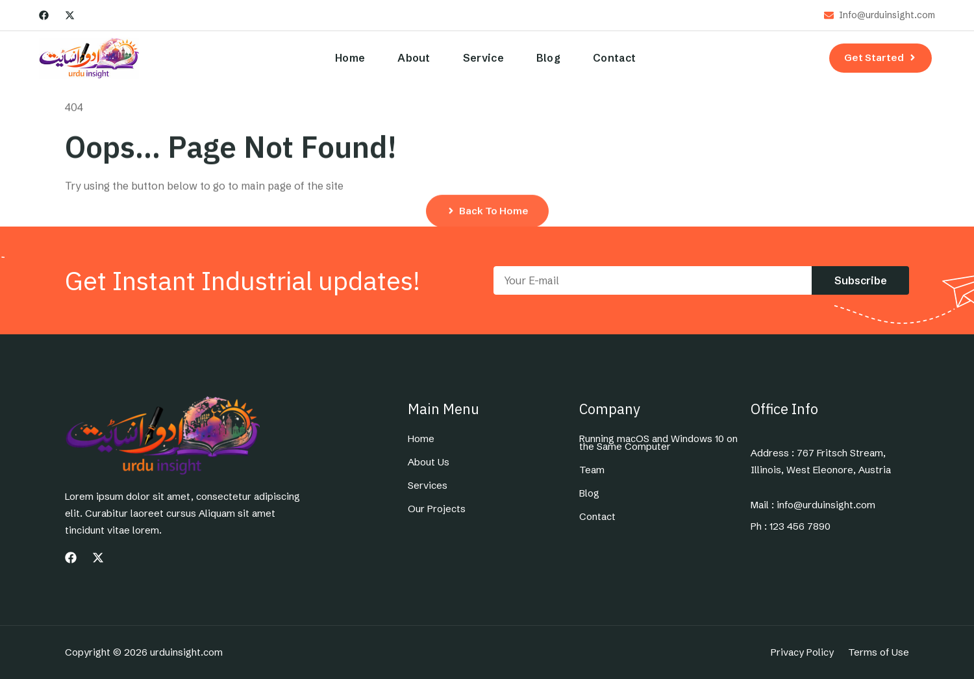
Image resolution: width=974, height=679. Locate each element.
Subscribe (860, 280)
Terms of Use (878, 652)
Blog (548, 57)
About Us (428, 462)
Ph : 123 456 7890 (790, 526)
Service (483, 57)
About (414, 57)
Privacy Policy (802, 652)
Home (350, 57)
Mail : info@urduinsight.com (813, 505)
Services (427, 485)
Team (592, 470)
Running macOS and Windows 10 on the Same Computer (658, 443)
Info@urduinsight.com (887, 15)
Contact (614, 57)
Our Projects (437, 509)
